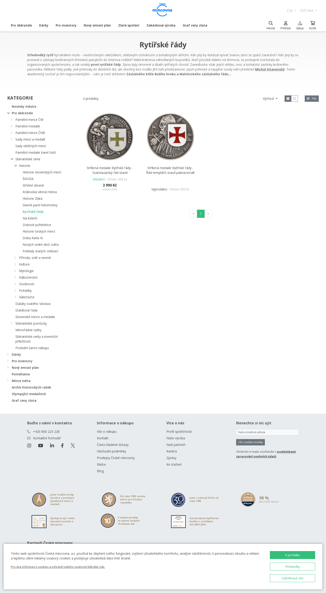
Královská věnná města (40, 192)
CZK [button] (290, 10)
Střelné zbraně (33, 185)
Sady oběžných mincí (30, 146)
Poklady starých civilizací (40, 251)
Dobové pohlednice (37, 225)
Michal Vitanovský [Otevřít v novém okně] (270, 69)
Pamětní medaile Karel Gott (35, 152)
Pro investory (66, 25)
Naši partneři (175, 444)
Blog (100, 471)
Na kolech (30, 218)
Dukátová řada (26, 310)
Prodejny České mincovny (116, 458)
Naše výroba (175, 438)
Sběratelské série (27, 159)
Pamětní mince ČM (29, 119)
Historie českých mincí (39, 231)
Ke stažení (174, 464)
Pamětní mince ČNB (30, 133)
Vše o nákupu (107, 431)
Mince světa (21, 381)
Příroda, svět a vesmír (35, 257)
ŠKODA (28, 179)
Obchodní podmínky (111, 451)
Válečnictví (26, 297)
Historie (24, 165)
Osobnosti (26, 284)
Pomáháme (21, 374)
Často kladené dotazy (113, 444)
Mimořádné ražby (28, 330)
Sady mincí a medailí (30, 139)
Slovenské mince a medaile (35, 317)
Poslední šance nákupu (32, 348)
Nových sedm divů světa (41, 244)
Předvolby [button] (292, 566)
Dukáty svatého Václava (32, 303)
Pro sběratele (21, 25)
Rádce (101, 464)
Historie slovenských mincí (42, 172)
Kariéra (171, 451)
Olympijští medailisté (29, 394)
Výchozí (269, 98)
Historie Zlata (32, 198)
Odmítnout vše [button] (292, 578)
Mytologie (26, 271)
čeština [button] (307, 10)
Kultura (24, 264)
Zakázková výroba (160, 25)
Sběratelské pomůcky (31, 323)
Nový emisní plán (97, 25)
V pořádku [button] (292, 555)
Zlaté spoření (128, 25)
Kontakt (102, 438)
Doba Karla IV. (33, 238)
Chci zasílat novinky (250, 442)
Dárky (43, 25)
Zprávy (171, 458)
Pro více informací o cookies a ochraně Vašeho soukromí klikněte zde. (58, 567)
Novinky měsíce (24, 106)
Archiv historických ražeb (31, 387)
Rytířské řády (33, 211)
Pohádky (25, 290)
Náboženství (28, 277)
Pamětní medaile (27, 126)
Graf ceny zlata (195, 25)
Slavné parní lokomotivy (40, 205)
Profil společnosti (179, 431)
